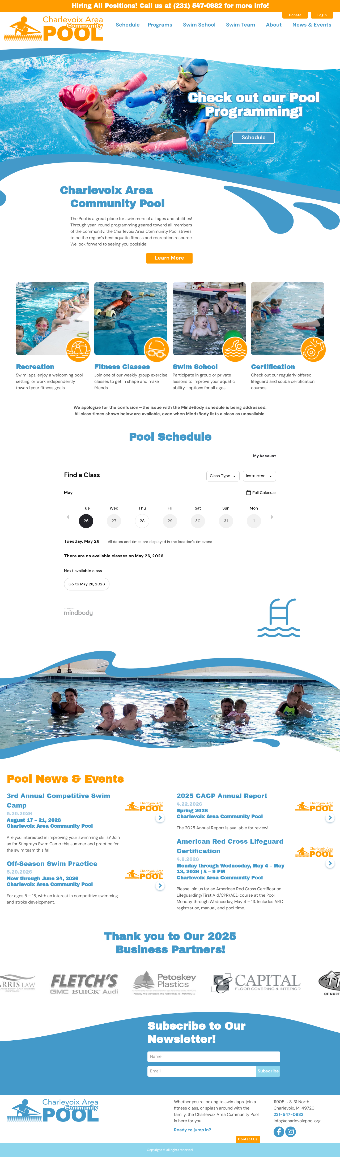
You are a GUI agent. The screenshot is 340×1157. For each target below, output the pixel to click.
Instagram (290, 1132)
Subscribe (268, 1071)
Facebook (279, 1132)
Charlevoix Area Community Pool (53, 28)
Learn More (169, 258)
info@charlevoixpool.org (297, 1121)
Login (322, 15)
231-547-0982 (288, 1115)
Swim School (199, 25)
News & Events (312, 25)
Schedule (128, 25)
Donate (295, 15)
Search (330, 30)
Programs (160, 25)
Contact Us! (248, 1139)
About (274, 25)
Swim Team (240, 25)
